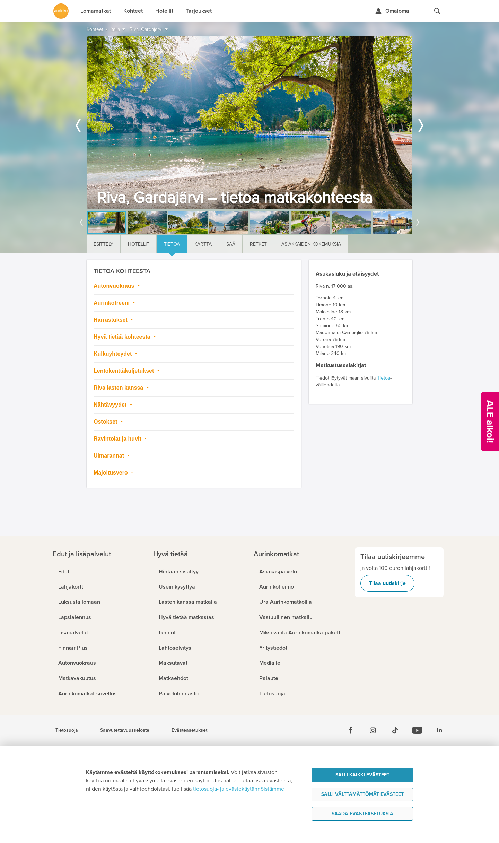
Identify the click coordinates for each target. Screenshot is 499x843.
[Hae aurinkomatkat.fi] (437, 11)
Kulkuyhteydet (113, 354)
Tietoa (172, 244)
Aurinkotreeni (112, 303)
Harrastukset (111, 320)
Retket (258, 244)
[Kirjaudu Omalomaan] (392, 11)
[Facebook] (350, 730)
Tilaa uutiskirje (387, 583)
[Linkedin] (439, 730)
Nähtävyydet (111, 405)
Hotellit (138, 244)
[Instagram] (373, 730)
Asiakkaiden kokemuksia (311, 244)
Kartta (203, 244)
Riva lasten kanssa (119, 388)
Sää (230, 244)
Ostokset (106, 422)
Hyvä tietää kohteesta (123, 337)
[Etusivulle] (61, 11)
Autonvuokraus (115, 286)
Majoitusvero (111, 473)
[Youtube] (417, 730)
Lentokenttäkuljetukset (125, 371)
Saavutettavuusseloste (124, 730)
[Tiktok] (395, 730)
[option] (249, 122)
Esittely (103, 244)
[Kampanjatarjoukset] (490, 421)
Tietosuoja (66, 730)
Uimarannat (109, 456)
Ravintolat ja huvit (118, 439)
